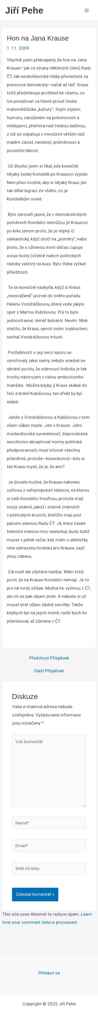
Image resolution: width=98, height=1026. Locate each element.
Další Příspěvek (49, 671)
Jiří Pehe (24, 10)
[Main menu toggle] (87, 10)
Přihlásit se (49, 973)
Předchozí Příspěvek (49, 658)
